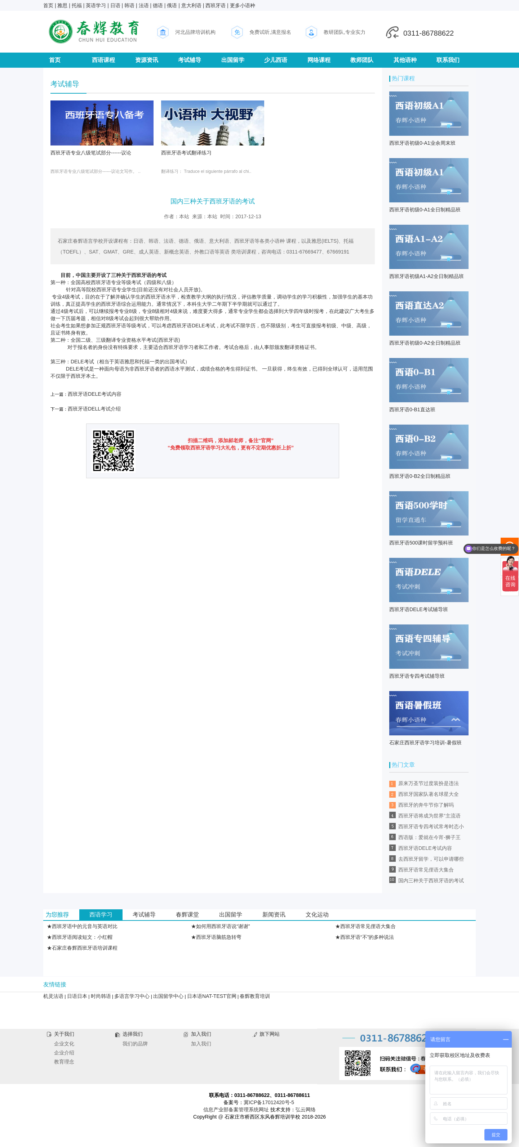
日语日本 (77, 996)
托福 (77, 5)
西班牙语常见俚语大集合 (426, 870)
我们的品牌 (135, 1044)
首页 (48, 5)
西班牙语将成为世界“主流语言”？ (429, 817)
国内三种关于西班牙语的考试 (431, 880)
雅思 (62, 5)
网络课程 (319, 60)
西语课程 (103, 60)
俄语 (172, 5)
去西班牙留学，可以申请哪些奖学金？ (431, 860)
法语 (144, 5)
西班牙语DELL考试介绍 (94, 409)
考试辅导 (189, 60)
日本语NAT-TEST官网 (211, 996)
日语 (115, 5)
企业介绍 (64, 1053)
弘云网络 (306, 1109)
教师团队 (361, 60)
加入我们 (201, 1044)
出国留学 (232, 60)
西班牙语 (215, 5)
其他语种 (405, 60)
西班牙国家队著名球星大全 (428, 794)
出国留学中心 (168, 996)
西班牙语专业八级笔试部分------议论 (90, 153)
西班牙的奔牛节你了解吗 (426, 805)
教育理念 (64, 1062)
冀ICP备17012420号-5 (269, 1102)
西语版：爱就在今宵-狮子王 (429, 837)
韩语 (129, 5)
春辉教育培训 (255, 996)
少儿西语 (275, 60)
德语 (158, 5)
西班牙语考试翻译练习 (186, 153)
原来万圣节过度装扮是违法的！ (428, 784)
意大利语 (191, 5)
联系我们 (448, 60)
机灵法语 (53, 996)
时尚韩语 (101, 996)
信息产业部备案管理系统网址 (236, 1109)
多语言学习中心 (132, 996)
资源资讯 (146, 60)
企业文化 (64, 1044)
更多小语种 (242, 5)
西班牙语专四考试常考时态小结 (431, 828)
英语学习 (96, 5)
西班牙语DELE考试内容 (94, 394)
